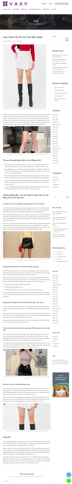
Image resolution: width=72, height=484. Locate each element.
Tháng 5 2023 (55, 138)
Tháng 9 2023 (55, 129)
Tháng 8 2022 (55, 155)
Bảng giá (24, 9)
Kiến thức (46, 9)
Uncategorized (19, 41)
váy (17, 441)
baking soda (33, 394)
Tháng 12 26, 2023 (6, 41)
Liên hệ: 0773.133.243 (61, 4)
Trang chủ (7, 9)
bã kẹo (44, 272)
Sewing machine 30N (63, 93)
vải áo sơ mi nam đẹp (63, 363)
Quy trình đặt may (35, 9)
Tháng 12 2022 (56, 146)
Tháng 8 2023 (55, 131)
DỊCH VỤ (44, 3)
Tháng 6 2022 (55, 160)
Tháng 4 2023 (55, 141)
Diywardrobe (55, 177)
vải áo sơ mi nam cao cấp (60, 361)
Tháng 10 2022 (56, 150)
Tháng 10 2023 (56, 126)
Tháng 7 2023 (55, 134)
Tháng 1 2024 (55, 119)
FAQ (50, 3)
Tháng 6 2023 (55, 136)
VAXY (31, 457)
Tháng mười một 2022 (57, 148)
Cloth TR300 (61, 90)
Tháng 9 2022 (55, 153)
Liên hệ (53, 9)
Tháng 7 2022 (55, 158)
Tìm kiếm (55, 36)
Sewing (54, 182)
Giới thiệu (16, 9)
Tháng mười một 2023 (57, 124)
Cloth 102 (61, 96)
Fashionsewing (55, 179)
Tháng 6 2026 (55, 114)
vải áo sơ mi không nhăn (57, 360)
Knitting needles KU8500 (62, 261)
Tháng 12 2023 (56, 122)
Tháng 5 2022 (55, 162)
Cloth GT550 (61, 87)
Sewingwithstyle (56, 184)
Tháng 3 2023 (55, 143)
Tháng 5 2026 (55, 117)
